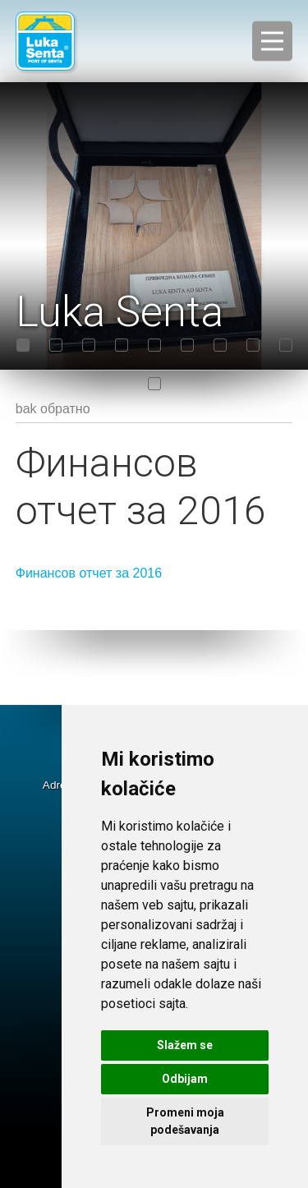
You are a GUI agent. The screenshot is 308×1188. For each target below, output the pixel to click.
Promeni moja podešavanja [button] (185, 1121)
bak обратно (53, 409)
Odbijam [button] (185, 1078)
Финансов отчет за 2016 (89, 573)
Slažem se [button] (185, 1045)
